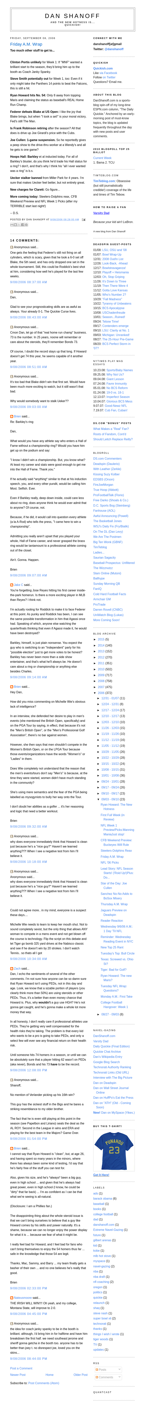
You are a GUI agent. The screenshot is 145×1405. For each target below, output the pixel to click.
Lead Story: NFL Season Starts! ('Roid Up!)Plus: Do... (117, 873)
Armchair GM (102, 599)
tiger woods (100, 1339)
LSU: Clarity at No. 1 (115, 330)
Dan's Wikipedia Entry (107, 1056)
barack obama (102, 1198)
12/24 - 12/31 (110, 704)
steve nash (100, 1313)
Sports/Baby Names (119, 370)
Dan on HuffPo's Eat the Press (113, 1097)
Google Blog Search (106, 1062)
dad (95, 1219)
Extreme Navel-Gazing (108, 1229)
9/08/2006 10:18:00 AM (28, 861)
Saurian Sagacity (104, 557)
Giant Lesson (115, 379)
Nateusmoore (23, 1297)
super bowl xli (102, 1318)
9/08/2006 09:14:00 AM (28, 677)
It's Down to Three (114, 281)
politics (97, 1292)
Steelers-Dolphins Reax (116, 850)
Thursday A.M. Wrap (114, 904)
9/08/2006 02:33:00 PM (28, 1288)
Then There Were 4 (115, 285)
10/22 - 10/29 (110, 757)
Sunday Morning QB (106, 583)
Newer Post (17, 1374)
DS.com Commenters (107, 458)
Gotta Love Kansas (115, 290)
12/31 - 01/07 (110, 698)
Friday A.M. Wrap (112, 856)
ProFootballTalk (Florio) (108, 495)
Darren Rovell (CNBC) (108, 609)
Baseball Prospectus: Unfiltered (114, 562)
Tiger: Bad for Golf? (113, 969)
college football (103, 1214)
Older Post (81, 1374)
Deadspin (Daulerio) (106, 463)
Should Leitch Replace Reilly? (113, 439)
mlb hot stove (102, 1256)
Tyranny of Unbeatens (116, 303)
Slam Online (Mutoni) (107, 573)
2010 (101, 669)
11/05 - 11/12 (110, 745)
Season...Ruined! (113, 317)
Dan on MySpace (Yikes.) (114, 1112)
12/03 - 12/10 (110, 722)
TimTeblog (100, 547)
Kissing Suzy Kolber (106, 474)
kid (95, 1245)
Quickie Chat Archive (107, 1051)
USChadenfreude (113, 312)
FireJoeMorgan (103, 484)
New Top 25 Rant (112, 947)
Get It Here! (101, 1175)
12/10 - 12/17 (110, 716)
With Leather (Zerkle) (107, 469)
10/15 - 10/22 (110, 763)
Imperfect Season (118, 396)
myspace (99, 1261)
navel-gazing (101, 1266)
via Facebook (108, 73)
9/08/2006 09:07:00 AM (28, 575)
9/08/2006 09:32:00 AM (28, 826)
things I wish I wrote (106, 1334)
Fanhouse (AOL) (104, 510)
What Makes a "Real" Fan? (111, 428)
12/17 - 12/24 (110, 710)
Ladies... (98, 552)
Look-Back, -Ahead (115, 263)
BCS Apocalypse (113, 308)
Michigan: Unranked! (116, 335)
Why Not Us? (115, 374)
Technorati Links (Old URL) (111, 1072)
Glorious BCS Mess (119, 401)
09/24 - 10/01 (110, 781)
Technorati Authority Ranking (112, 1067)
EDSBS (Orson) (103, 479)
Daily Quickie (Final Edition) (111, 1046)
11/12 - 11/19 (110, 739)
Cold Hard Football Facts (109, 594)
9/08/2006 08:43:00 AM (28, 317)
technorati (99, 1323)
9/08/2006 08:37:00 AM (28, 282)
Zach (17, 968)
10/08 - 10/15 (110, 769)
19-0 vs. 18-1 (115, 392)
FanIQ (97, 588)
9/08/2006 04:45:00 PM (28, 1313)
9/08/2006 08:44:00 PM (28, 1358)
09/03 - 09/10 (110, 799)
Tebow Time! (110, 321)
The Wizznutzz (103, 568)
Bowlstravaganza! (114, 268)
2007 (101, 687)
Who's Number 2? (114, 294)
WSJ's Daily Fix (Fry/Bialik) (111, 526)
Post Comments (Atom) (43, 1383)
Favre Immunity (116, 383)
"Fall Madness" (112, 299)
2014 (101, 645)
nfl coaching (101, 1281)
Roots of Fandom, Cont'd (109, 434)
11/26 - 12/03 (110, 728)
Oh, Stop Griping (113, 276)
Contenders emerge (115, 325)
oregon (98, 1287)
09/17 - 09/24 (110, 787)
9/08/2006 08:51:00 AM (28, 367)
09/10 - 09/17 (110, 793)
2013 (101, 651)
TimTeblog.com (104, 181)
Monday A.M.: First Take (116, 996)
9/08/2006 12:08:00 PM (28, 1070)
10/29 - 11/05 (110, 751)
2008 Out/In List (112, 259)
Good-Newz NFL (116, 405)
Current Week (102, 158)
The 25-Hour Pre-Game (117, 339)
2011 (101, 663)
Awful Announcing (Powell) (110, 516)
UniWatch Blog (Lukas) (108, 615)
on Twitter (109, 77)
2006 (101, 693)
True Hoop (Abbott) (106, 489)
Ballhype (99, 578)
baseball (98, 1203)
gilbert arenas (102, 1240)
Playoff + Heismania (115, 272)
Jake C (18, 584)
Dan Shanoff (73, 16)
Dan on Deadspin (104, 1083)
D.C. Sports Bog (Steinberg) (111, 505)
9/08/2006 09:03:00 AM (28, 407)
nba (95, 1271)
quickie (98, 1297)
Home (50, 1374)
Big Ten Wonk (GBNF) (108, 542)
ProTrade (99, 604)
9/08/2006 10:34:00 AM (28, 959)
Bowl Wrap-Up (111, 254)
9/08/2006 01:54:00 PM (28, 1138)
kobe (96, 1250)
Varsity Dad (100, 1041)
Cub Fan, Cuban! (116, 410)
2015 (101, 639)
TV (95, 1344)
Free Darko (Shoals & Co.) (110, 500)
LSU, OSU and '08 (114, 250)
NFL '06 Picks (110, 862)
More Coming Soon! (106, 620)
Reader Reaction (112, 920)
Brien (17, 416)
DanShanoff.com (104, 1036)
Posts (101, 1369)
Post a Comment (21, 1368)
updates (98, 1349)
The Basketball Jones (107, 521)
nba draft (99, 1276)
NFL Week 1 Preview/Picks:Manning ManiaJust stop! (117, 830)
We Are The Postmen (107, 536)
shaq (96, 1308)
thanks (97, 1328)
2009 (101, 675)
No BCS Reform (117, 388)
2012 (101, 657)
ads (95, 1193)
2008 (101, 681)
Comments (104, 1377)
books (97, 1209)
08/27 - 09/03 (110, 1014)
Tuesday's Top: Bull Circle (117, 953)
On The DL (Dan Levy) (108, 531)
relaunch (99, 1302)
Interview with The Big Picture (112, 1077)
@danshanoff (114, 49)
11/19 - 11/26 (110, 733)
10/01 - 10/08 (110, 775)
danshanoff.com (103, 1224)
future (97, 1235)
